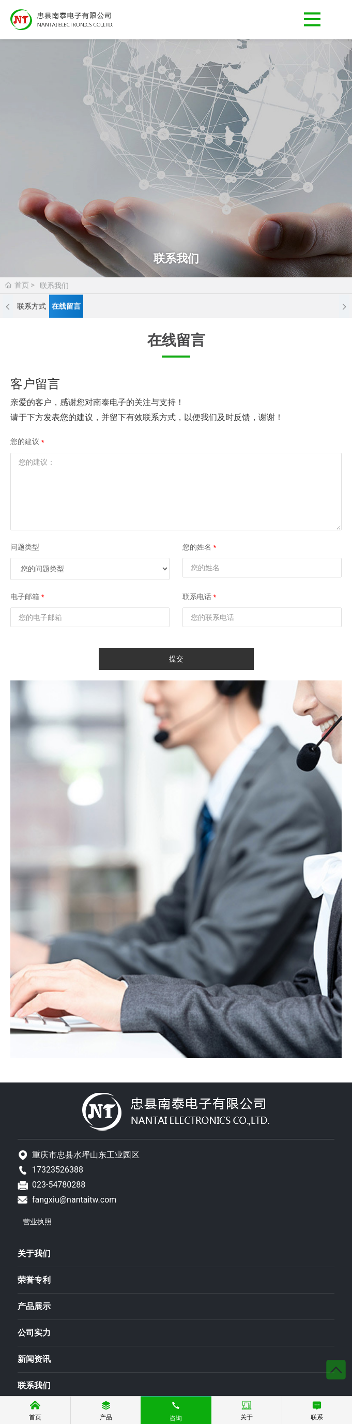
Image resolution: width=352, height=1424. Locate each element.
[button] (8, 308)
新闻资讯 (34, 1359)
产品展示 (34, 1306)
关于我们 (34, 1253)
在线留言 (66, 308)
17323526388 (57, 1170)
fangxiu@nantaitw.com (74, 1200)
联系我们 (34, 1385)
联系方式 (31, 308)
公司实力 (34, 1333)
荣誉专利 (34, 1280)
